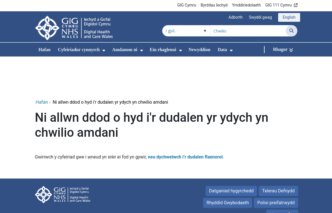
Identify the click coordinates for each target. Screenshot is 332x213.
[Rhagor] (283, 49)
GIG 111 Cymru (278, 5)
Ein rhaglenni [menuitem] (163, 49)
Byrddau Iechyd (214, 5)
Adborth (235, 17)
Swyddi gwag (260, 17)
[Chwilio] (291, 30)
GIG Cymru (186, 5)
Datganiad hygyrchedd (231, 153)
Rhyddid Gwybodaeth (227, 165)
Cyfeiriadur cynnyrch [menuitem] (79, 49)
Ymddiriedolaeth (246, 5)
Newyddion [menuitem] (199, 49)
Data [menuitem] (222, 49)
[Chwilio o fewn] (186, 30)
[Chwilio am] (248, 30)
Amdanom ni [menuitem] (124, 49)
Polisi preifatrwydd (275, 165)
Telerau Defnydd (278, 153)
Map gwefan (282, 176)
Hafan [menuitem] (45, 49)
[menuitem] (104, 50)
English (289, 17)
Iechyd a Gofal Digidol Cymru (268, 205)
